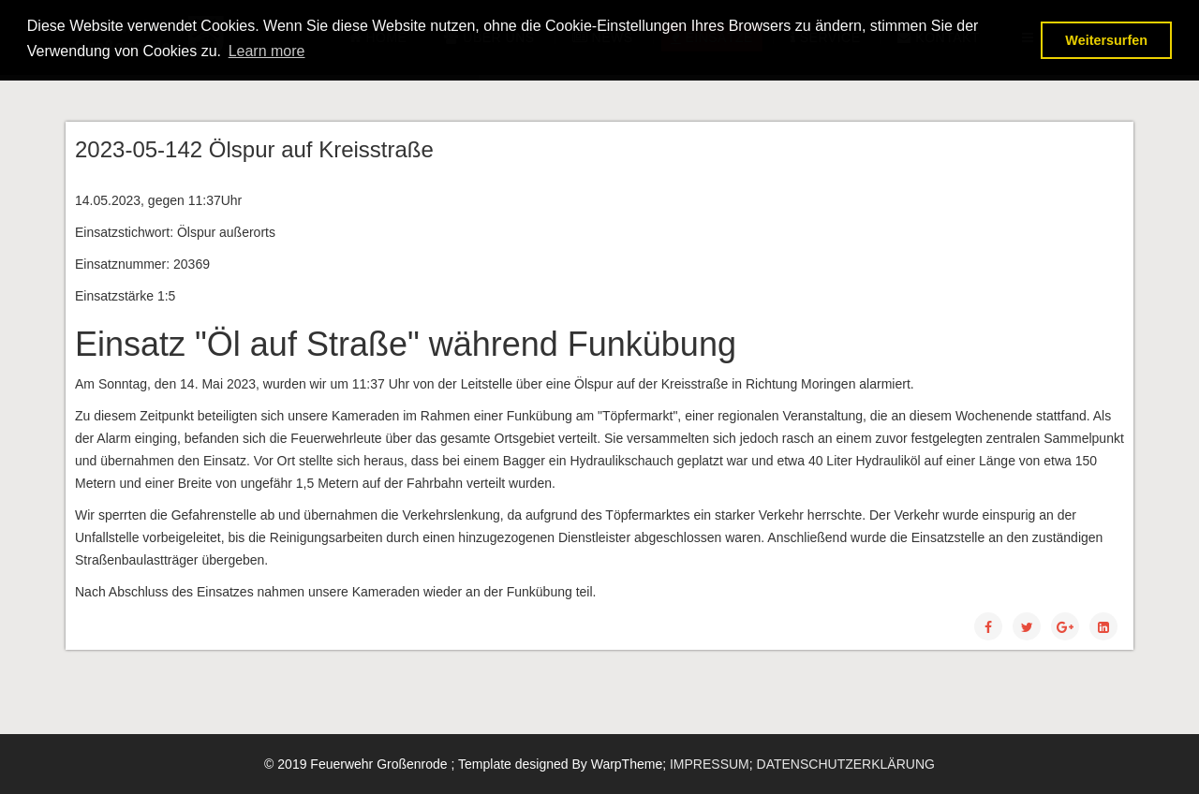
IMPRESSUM (709, 764)
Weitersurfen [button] (1106, 40)
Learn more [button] (267, 51)
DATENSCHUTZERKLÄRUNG (846, 764)
